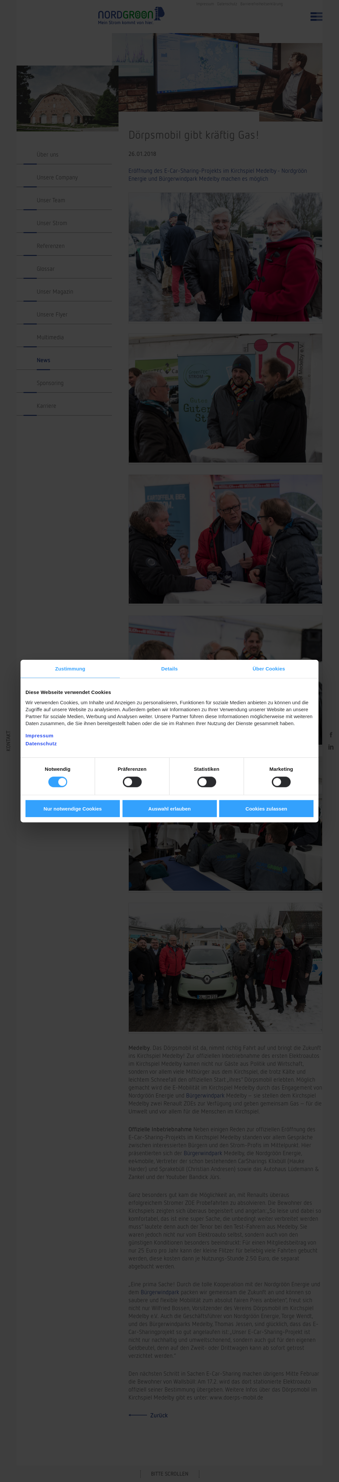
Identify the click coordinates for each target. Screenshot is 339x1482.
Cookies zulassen (266, 808)
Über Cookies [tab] (269, 668)
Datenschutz (41, 743)
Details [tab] (169, 668)
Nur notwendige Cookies (73, 808)
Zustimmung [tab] (70, 668)
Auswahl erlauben (169, 808)
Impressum (39, 735)
